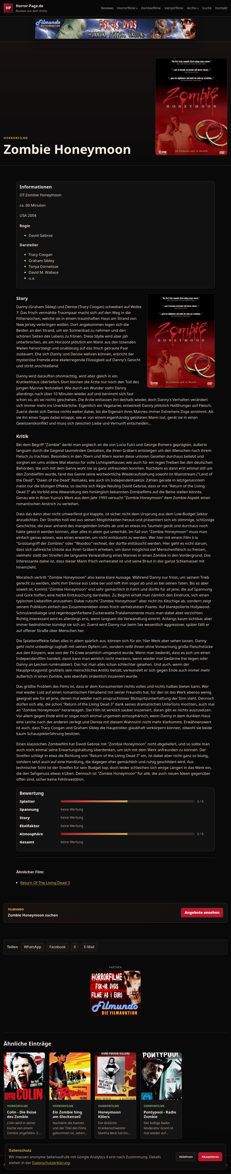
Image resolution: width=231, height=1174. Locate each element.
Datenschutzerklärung (51, 1162)
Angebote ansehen (202, 912)
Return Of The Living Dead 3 (45, 882)
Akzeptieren (210, 1156)
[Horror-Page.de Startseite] (27, 8)
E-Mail (89, 946)
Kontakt (221, 8)
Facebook (57, 946)
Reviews (107, 8)
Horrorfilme (126, 8)
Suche (207, 8)
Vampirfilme (173, 8)
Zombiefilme (151, 8)
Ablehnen (186, 1156)
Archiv (192, 8)
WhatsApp (32, 946)
